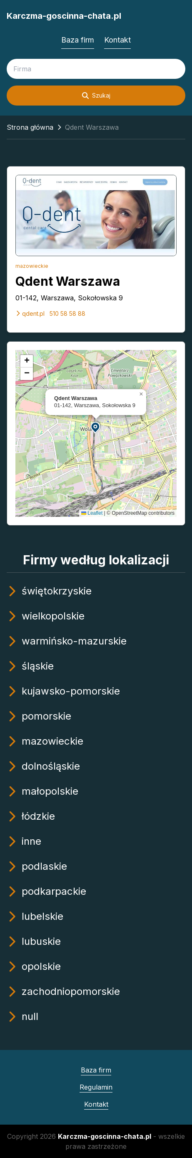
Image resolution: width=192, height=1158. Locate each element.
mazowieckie (31, 266)
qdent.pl (30, 313)
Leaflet (91, 513)
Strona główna (30, 127)
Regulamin (96, 1087)
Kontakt (117, 39)
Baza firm (77, 39)
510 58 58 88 (67, 313)
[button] (95, 426)
